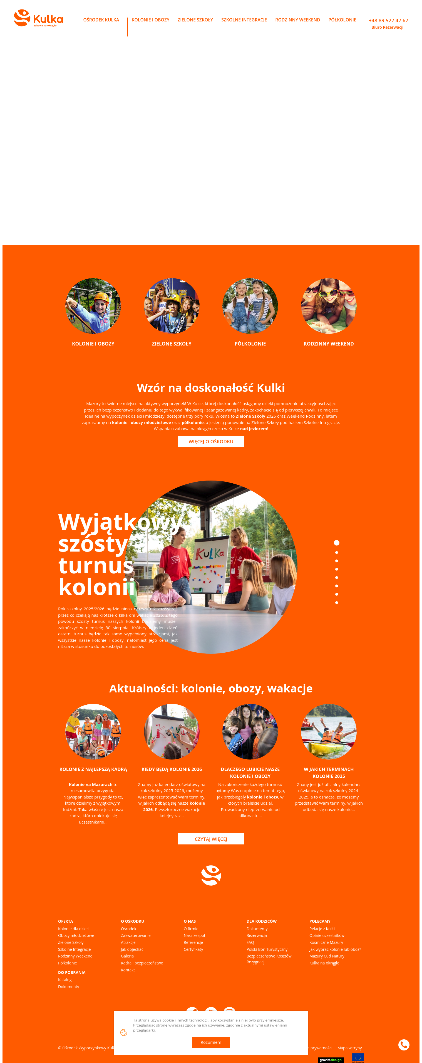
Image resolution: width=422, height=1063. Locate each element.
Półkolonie (67, 963)
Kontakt (128, 970)
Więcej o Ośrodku (210, 441)
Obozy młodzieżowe (76, 935)
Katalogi (65, 979)
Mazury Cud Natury (326, 956)
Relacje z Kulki (322, 928)
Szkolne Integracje (74, 949)
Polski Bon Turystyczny (267, 949)
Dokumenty (68, 986)
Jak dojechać (132, 949)
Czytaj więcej (211, 839)
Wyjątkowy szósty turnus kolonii (120, 553)
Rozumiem (211, 1042)
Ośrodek (128, 928)
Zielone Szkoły (71, 942)
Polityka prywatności (313, 1047)
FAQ (250, 942)
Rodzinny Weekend (75, 956)
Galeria (127, 956)
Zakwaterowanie (136, 935)
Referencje (193, 942)
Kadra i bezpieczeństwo (142, 963)
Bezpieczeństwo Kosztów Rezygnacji (269, 958)
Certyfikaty (193, 949)
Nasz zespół (194, 935)
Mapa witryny (349, 1047)
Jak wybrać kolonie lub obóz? (335, 949)
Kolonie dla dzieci (73, 928)
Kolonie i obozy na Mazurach (155, 149)
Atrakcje (128, 942)
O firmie (191, 928)
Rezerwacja (257, 935)
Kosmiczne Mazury (326, 942)
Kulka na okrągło (324, 963)
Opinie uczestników (326, 935)
